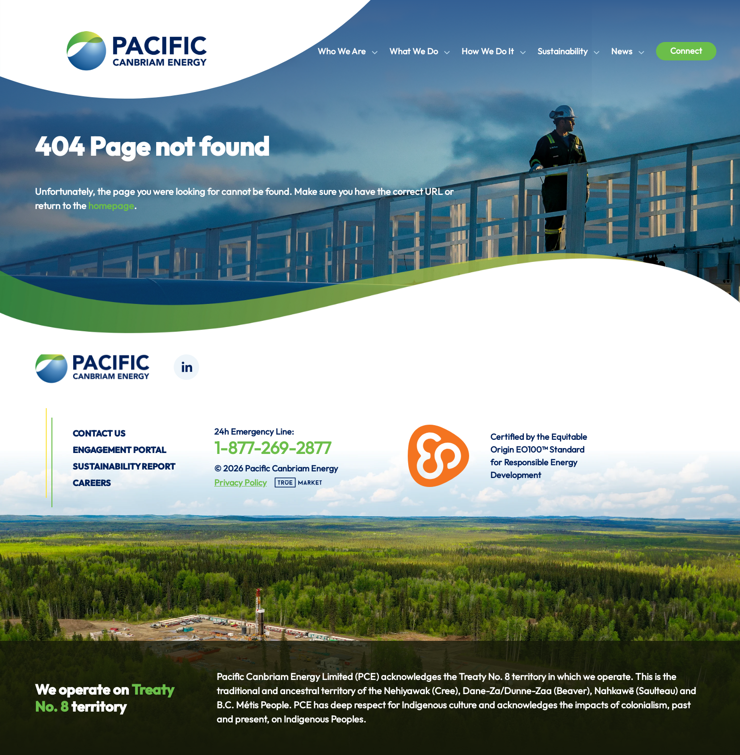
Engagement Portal (119, 450)
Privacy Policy (240, 482)
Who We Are (342, 51)
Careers (92, 483)
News (621, 51)
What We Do (413, 51)
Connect (686, 50)
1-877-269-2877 (272, 447)
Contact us (99, 433)
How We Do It (488, 51)
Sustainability (563, 51)
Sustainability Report (124, 466)
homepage (111, 205)
